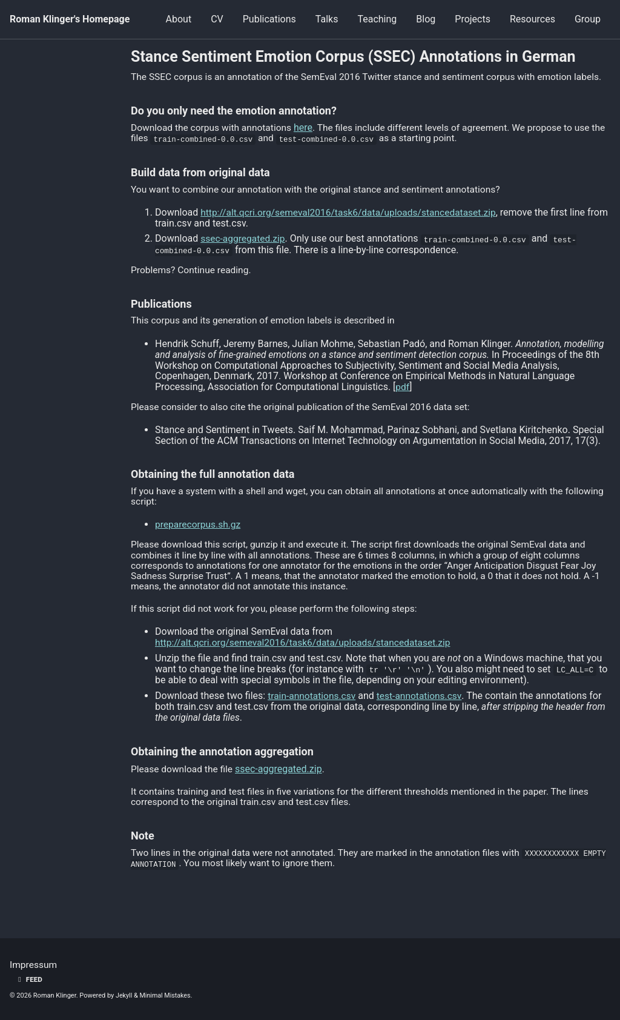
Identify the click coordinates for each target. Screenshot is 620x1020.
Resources (532, 19)
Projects (472, 19)
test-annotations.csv (422, 709)
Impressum (34, 965)
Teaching (377, 19)
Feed (29, 980)
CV (217, 19)
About (179, 19)
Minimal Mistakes (166, 995)
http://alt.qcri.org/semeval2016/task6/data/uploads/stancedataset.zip (352, 223)
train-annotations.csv (313, 709)
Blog (425, 19)
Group (588, 19)
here (307, 138)
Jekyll (124, 995)
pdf (402, 397)
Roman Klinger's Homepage (70, 19)
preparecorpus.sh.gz (199, 537)
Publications (269, 19)
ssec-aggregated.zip (244, 250)
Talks (326, 19)
